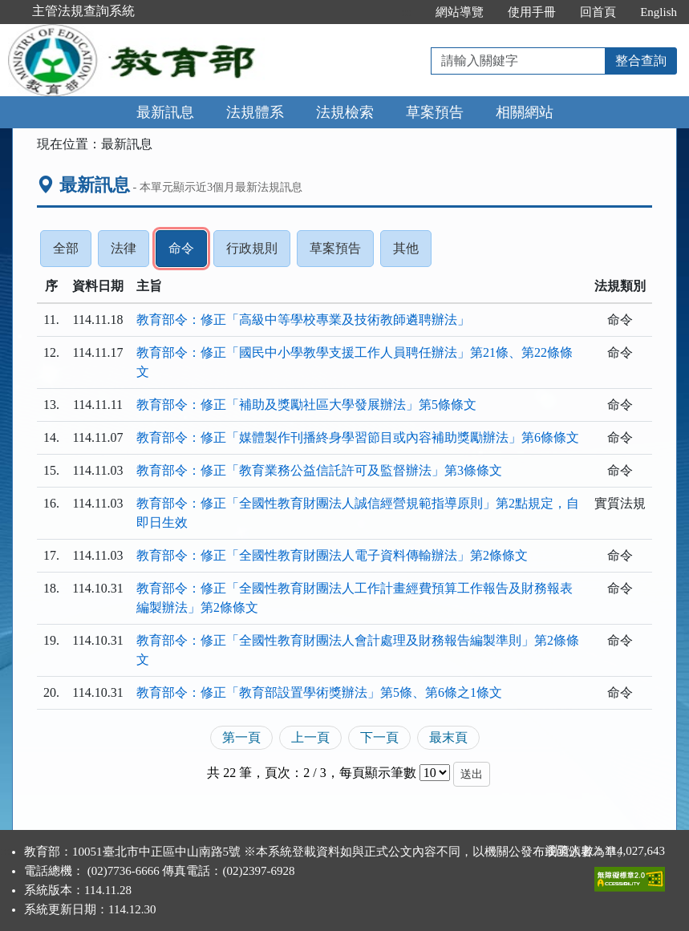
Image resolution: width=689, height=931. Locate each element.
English (658, 12)
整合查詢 (641, 60)
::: (407, 12)
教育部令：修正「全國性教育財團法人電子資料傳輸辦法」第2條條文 (332, 555)
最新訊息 (165, 112)
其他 (412, 252)
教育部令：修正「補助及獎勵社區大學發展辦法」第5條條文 (306, 404)
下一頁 (379, 737)
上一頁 (310, 737)
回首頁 (598, 12)
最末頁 (448, 737)
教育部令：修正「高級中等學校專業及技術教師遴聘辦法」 (303, 319)
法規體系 (255, 112)
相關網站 (524, 112)
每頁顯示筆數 (377, 772)
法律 (130, 252)
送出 (471, 774)
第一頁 (241, 737)
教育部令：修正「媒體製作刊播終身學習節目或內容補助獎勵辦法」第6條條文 (357, 437)
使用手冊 (532, 12)
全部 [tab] (72, 252)
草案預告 (435, 112)
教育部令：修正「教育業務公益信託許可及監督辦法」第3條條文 (319, 470)
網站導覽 (460, 12)
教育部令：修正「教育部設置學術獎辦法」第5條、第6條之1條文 (319, 692)
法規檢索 (345, 112)
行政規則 (258, 252)
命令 (187, 252)
